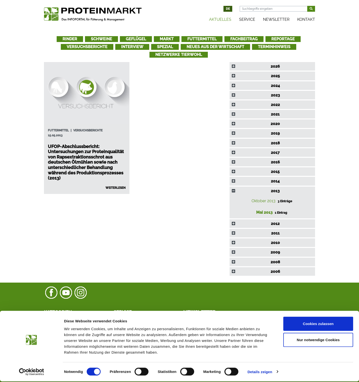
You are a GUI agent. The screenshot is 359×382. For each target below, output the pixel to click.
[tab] (272, 66)
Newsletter (276, 19)
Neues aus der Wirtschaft (215, 46)
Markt (167, 39)
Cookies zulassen (318, 324)
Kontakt (306, 19)
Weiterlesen (116, 188)
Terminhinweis (274, 46)
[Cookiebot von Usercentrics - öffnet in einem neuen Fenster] (31, 372)
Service (247, 19)
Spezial (165, 46)
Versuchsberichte (87, 46)
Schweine (101, 39)
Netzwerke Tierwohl (178, 54)
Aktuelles (220, 19)
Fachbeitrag (244, 39)
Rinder (70, 39)
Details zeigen (259, 372)
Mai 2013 (265, 212)
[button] (272, 66)
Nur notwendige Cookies (318, 340)
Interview (132, 46)
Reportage (283, 39)
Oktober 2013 (264, 201)
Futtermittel (202, 39)
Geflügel (136, 39)
